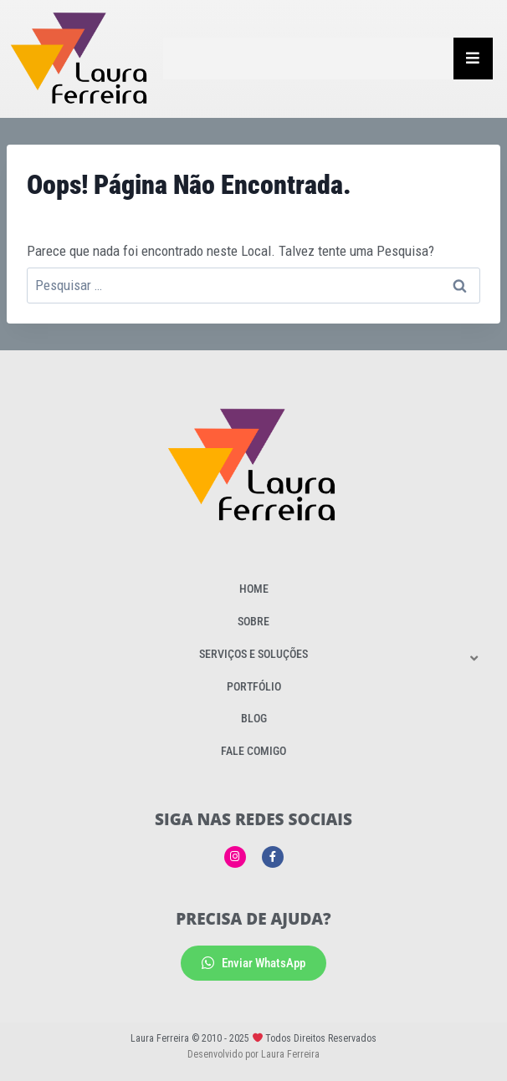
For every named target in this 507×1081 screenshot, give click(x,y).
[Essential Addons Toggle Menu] (473, 58)
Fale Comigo (253, 750)
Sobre (253, 621)
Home (254, 588)
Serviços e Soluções (253, 653)
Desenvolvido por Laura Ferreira (253, 1054)
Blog (254, 718)
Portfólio (254, 686)
